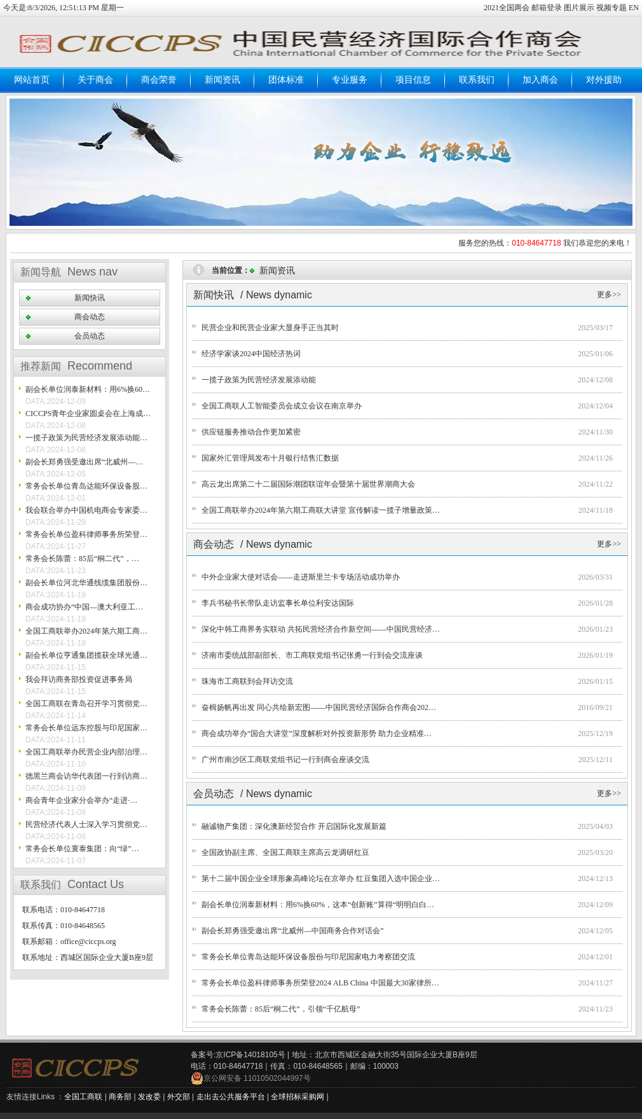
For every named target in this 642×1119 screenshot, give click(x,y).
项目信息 (413, 79)
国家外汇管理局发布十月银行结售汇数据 (270, 458)
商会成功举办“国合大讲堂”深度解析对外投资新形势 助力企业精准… (316, 733)
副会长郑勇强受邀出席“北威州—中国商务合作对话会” (292, 930)
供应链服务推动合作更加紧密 (251, 431)
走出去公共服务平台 (230, 1096)
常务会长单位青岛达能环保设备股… (86, 486)
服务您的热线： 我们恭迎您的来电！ (545, 243)
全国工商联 (83, 1096)
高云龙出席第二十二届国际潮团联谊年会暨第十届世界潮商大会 (308, 484)
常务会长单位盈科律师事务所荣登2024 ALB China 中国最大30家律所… (320, 982)
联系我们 (477, 79)
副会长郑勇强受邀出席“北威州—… (84, 461)
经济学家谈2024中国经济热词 (251, 353)
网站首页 (32, 79)
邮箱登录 (547, 7)
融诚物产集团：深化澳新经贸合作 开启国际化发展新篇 (293, 826)
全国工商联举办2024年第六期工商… (86, 631)
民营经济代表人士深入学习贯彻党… (86, 824)
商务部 (120, 1096)
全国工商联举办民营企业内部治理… (86, 751)
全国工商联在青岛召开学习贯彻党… (86, 703)
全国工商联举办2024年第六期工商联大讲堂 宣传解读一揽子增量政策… (320, 510)
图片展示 (579, 7)
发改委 (149, 1096)
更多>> (609, 294)
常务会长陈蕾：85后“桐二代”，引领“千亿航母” (280, 1008)
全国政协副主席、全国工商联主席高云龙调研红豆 (285, 852)
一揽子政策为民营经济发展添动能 (258, 379)
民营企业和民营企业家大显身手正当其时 (270, 327)
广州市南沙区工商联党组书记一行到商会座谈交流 (285, 759)
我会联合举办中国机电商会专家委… (86, 510)
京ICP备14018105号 (250, 1054)
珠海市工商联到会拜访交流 (247, 681)
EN (634, 7)
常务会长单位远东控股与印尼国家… (86, 727)
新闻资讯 (222, 79)
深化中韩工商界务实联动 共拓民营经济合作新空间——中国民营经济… (320, 629)
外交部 (178, 1096)
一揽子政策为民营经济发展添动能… (86, 437)
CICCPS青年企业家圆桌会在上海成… (88, 413)
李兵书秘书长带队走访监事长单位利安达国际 (277, 603)
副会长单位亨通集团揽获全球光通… (86, 655)
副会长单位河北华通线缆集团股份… (86, 582)
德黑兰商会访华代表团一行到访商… (86, 776)
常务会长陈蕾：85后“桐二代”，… (82, 558)
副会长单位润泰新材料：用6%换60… (87, 389)
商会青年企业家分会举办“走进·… (81, 800)
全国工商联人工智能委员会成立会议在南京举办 (281, 405)
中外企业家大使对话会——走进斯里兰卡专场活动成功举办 (300, 577)
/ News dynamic (276, 294)
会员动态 (89, 335)
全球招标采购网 (297, 1096)
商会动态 (89, 316)
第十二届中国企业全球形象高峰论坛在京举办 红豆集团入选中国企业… (320, 878)
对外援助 (604, 79)
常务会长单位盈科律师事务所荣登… (86, 534)
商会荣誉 (159, 79)
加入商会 (540, 79)
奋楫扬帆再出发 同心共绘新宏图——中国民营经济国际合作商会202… (318, 707)
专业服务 (349, 79)
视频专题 (611, 7)
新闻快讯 (89, 297)
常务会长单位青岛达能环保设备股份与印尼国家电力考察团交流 (308, 956)
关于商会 (95, 79)
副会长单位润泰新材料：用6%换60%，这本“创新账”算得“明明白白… (317, 904)
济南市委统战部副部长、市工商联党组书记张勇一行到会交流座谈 (312, 655)
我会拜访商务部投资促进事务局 (78, 679)
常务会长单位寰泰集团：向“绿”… (82, 848)
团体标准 (286, 79)
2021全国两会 (507, 7)
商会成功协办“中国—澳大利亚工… (84, 606)
